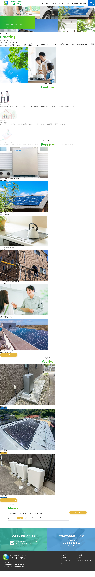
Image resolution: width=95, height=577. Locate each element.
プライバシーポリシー (84, 561)
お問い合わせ (65, 561)
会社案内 (41, 3)
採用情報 (61, 3)
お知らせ (68, 3)
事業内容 (48, 3)
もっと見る (9, 500)
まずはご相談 (91, 3)
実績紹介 (54, 3)
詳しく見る (9, 355)
